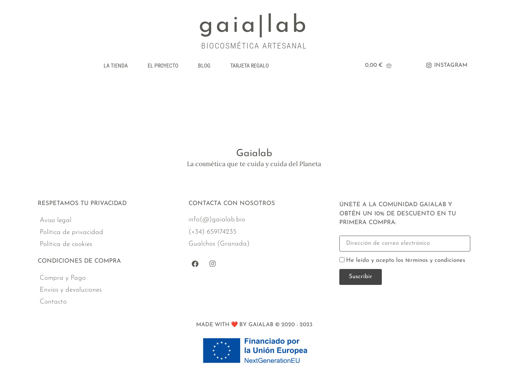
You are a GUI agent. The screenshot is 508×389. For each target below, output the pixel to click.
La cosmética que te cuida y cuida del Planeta (254, 164)
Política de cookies (66, 244)
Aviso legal (55, 220)
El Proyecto (163, 65)
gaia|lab (254, 26)
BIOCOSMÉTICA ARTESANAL (254, 45)
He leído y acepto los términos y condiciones (405, 260)
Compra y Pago (63, 278)
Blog (204, 65)
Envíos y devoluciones (71, 289)
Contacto (53, 301)
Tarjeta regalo (249, 65)
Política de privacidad (71, 232)
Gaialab (254, 154)
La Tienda (116, 65)
